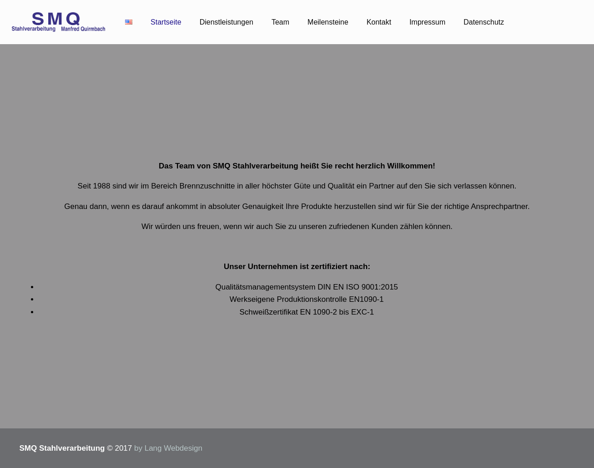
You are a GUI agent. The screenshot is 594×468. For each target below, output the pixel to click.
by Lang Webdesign (168, 448)
